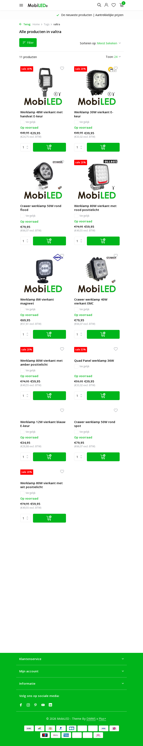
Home (38, 24)
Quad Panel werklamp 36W (94, 361)
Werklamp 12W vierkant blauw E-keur (42, 424)
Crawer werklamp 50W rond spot (94, 424)
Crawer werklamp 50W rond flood (40, 208)
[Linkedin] (50, 705)
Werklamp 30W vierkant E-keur (93, 114)
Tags (48, 24)
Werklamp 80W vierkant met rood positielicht (95, 208)
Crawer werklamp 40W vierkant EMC (90, 301)
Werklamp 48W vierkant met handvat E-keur (41, 114)
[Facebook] (21, 705)
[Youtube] (43, 705)
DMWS (91, 719)
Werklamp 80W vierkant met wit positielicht (41, 485)
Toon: (109, 57)
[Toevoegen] (49, 147)
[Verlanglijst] (113, 5)
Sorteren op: (88, 43)
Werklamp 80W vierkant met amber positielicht (41, 363)
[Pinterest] (35, 705)
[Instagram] (28, 705)
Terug (25, 24)
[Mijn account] (106, 5)
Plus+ (102, 719)
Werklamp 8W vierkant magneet (37, 301)
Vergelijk (27, 122)
